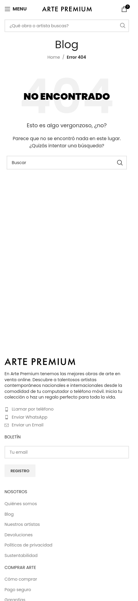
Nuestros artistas (22, 524)
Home (54, 57)
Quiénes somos (21, 504)
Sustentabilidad (21, 555)
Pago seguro (18, 590)
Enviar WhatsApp (30, 417)
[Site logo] (67, 9)
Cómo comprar (21, 579)
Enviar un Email (27, 425)
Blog (9, 514)
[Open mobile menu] (16, 9)
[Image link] (40, 361)
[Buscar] (67, 25)
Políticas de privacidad (28, 545)
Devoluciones (19, 535)
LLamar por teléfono (33, 409)
